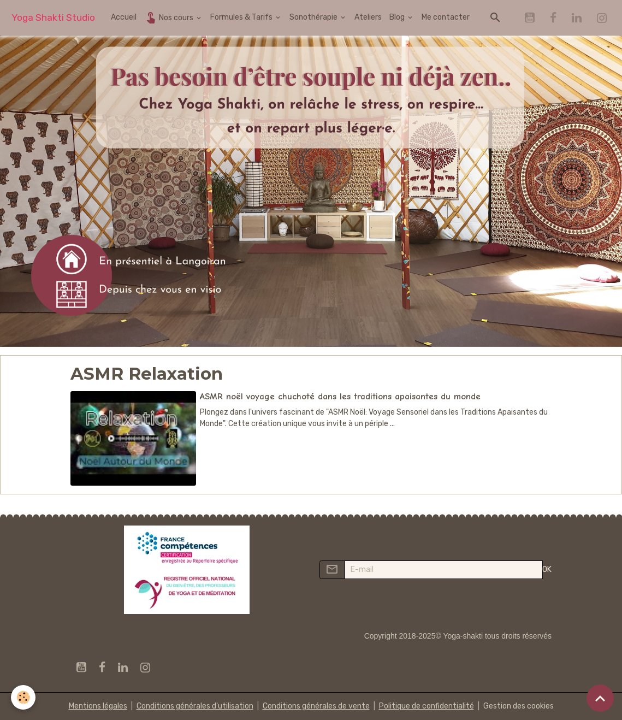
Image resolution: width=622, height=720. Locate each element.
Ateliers (368, 17)
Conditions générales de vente (316, 706)
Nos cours (169, 17)
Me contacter (446, 17)
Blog (397, 17)
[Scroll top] (600, 698)
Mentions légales (98, 706)
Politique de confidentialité (426, 706)
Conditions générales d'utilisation (195, 706)
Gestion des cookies (518, 706)
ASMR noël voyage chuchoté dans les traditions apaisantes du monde (340, 396)
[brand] (53, 17)
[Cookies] (23, 697)
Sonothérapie (314, 17)
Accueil (124, 17)
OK (547, 569)
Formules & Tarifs (242, 17)
